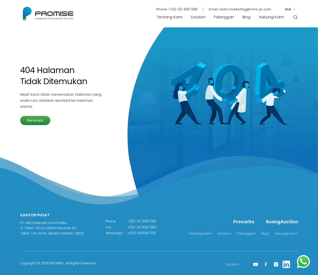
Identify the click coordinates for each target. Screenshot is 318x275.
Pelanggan (224, 17)
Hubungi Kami (271, 17)
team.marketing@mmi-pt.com (245, 9)
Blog (246, 17)
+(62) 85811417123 (141, 233)
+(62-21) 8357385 (183, 9)
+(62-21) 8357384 (142, 227)
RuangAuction (282, 222)
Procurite (243, 222)
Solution (198, 17)
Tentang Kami (169, 17)
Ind (288, 9)
